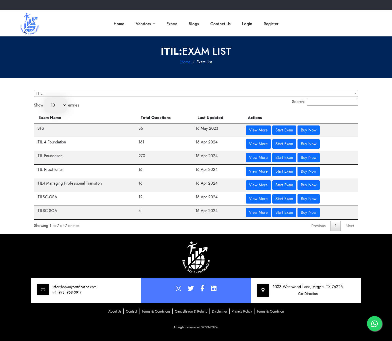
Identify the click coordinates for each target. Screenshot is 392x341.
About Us (114, 311)
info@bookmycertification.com (74, 286)
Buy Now (308, 130)
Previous (318, 226)
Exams (171, 24)
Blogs (194, 24)
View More (258, 130)
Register (271, 24)
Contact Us (220, 24)
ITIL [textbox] (39, 93)
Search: (325, 102)
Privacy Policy (242, 311)
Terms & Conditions (156, 311)
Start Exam (284, 130)
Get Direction (308, 293)
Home (119, 24)
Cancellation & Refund (191, 311)
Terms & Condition (270, 311)
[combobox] (196, 93)
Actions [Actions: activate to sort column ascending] (255, 117)
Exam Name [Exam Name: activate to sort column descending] (49, 117)
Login (247, 24)
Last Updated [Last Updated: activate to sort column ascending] (210, 117)
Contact (131, 311)
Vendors (144, 24)
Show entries (56, 105)
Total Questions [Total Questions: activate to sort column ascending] (155, 117)
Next (350, 226)
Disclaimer (219, 311)
